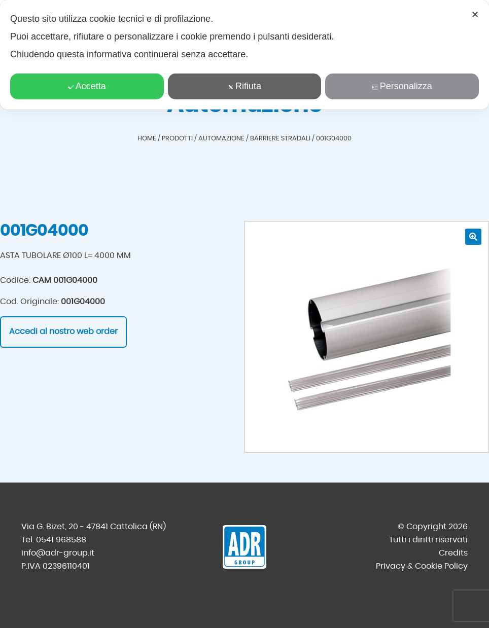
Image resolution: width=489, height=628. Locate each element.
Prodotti (177, 138)
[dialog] (244, 54)
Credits (453, 553)
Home (146, 138)
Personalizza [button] (402, 86)
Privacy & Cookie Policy (422, 566)
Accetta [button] (87, 86)
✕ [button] (475, 15)
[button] (473, 237)
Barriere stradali (280, 138)
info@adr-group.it (57, 553)
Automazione (221, 138)
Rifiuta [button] (244, 86)
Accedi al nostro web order (63, 331)
